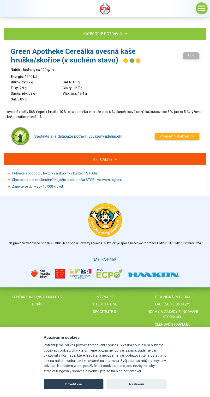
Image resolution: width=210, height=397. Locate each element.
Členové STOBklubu (173, 324)
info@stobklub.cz (46, 297)
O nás (37, 304)
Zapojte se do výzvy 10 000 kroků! (37, 186)
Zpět (190, 56)
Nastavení (136, 384)
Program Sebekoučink (177, 136)
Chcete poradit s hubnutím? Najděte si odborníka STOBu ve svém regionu (67, 180)
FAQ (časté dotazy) (172, 304)
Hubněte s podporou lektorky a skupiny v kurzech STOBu (54, 173)
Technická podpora (173, 297)
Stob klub (105, 8)
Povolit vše (73, 384)
